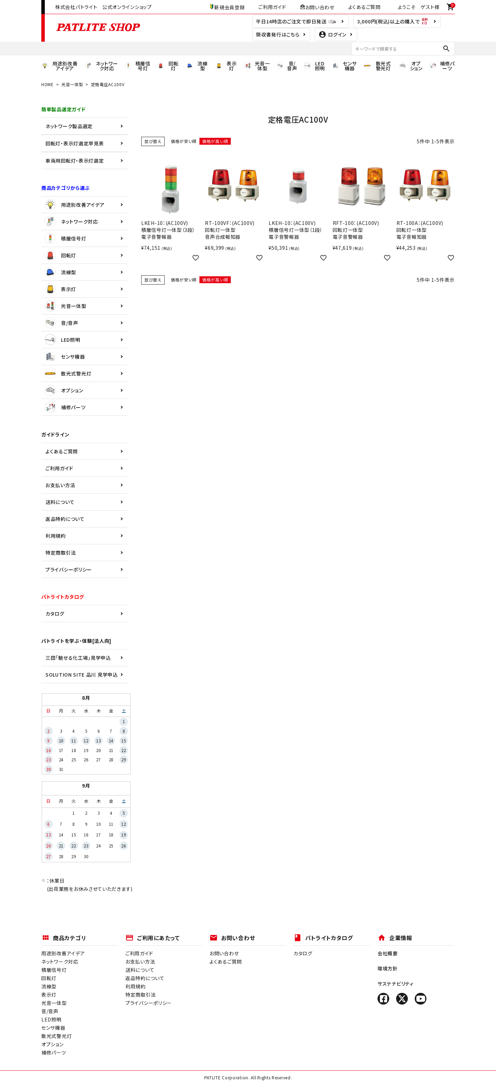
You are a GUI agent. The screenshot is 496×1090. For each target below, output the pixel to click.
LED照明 (62, 339)
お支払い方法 (60, 485)
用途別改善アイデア (74, 204)
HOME (47, 84)
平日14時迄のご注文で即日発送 (296, 21)
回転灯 (60, 255)
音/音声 (61, 322)
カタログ (54, 613)
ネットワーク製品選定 (69, 126)
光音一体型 (72, 84)
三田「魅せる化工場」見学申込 (78, 657)
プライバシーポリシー (68, 569)
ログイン (333, 34)
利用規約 (55, 535)
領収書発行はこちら (277, 34)
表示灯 (60, 289)
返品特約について (65, 518)
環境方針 (388, 968)
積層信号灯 (65, 238)
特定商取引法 (60, 552)
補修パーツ (65, 407)
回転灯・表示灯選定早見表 (74, 143)
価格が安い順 (184, 141)
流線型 (60, 272)
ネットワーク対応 (71, 221)
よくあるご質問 (364, 6)
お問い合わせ (317, 7)
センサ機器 (65, 356)
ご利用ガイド (272, 6)
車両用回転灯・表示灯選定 (74, 160)
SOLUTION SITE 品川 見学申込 (81, 674)
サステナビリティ (396, 983)
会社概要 (388, 953)
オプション (64, 390)
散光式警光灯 (68, 373)
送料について (59, 501)
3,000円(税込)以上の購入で (392, 21)
